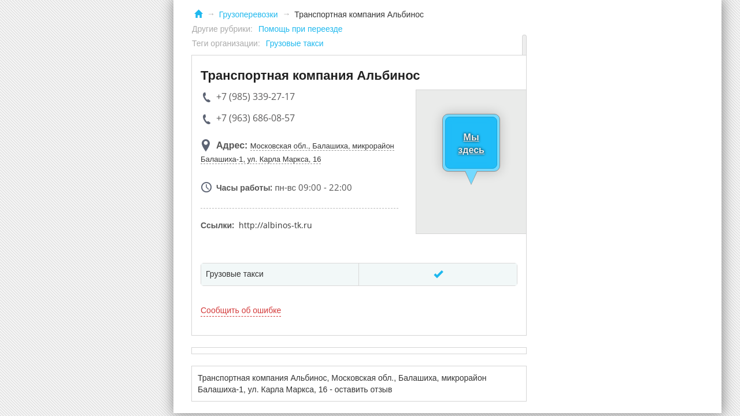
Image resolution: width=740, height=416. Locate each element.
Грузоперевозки (248, 14)
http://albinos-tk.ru (275, 225)
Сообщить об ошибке (241, 310)
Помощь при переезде (300, 29)
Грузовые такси (295, 43)
